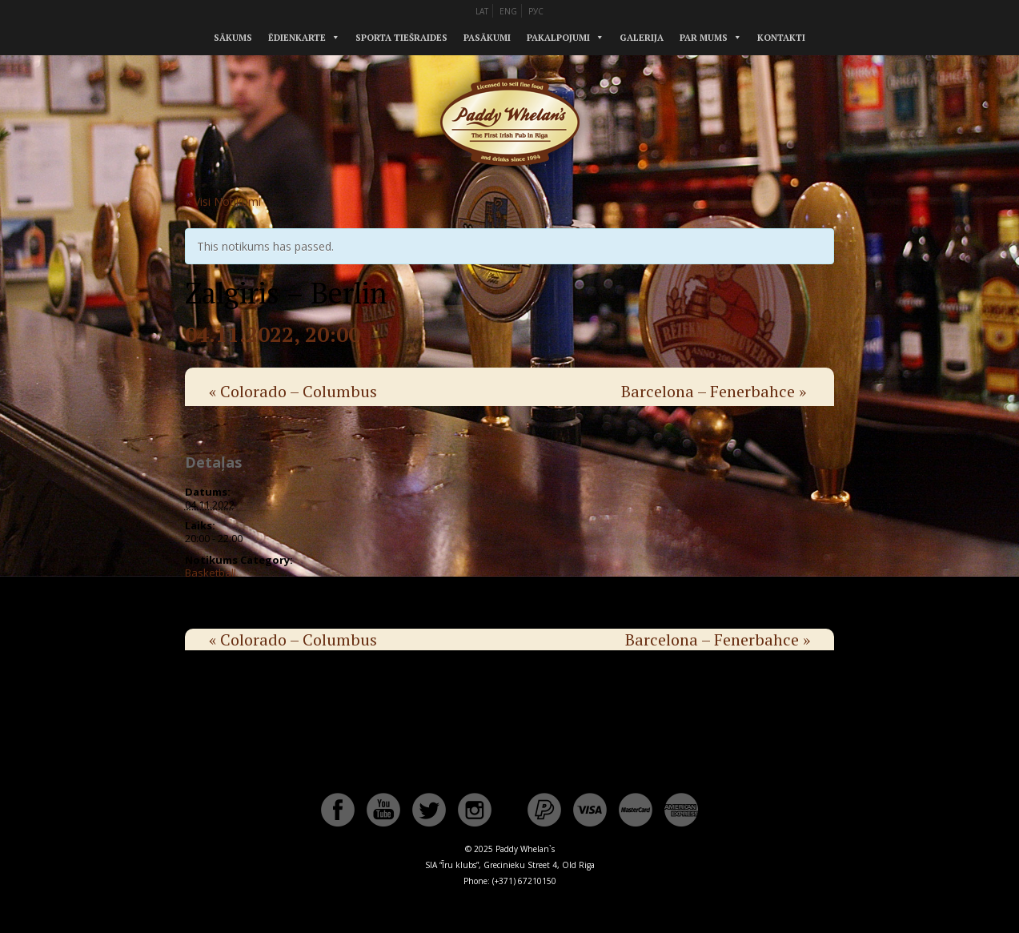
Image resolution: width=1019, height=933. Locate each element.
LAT (481, 11)
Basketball (210, 572)
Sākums (233, 37)
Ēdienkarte (297, 37)
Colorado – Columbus (293, 391)
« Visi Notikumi (223, 201)
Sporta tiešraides (401, 37)
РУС (536, 11)
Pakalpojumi (558, 37)
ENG (508, 11)
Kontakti (781, 37)
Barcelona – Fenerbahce (713, 391)
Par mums (704, 37)
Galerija (642, 37)
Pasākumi (487, 37)
